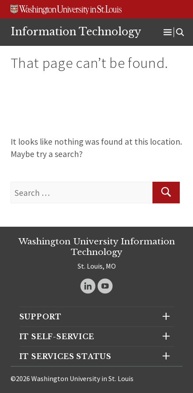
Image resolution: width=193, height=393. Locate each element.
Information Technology (76, 32)
